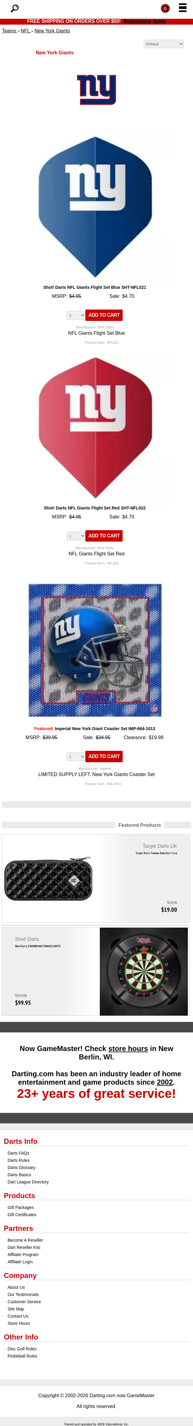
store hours (128, 1048)
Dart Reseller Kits (24, 1247)
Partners (18, 1228)
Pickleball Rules (22, 1356)
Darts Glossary (21, 1167)
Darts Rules (18, 1160)
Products (19, 1196)
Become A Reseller (25, 1240)
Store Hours (19, 1323)
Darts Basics (19, 1174)
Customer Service (24, 1301)
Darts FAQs (18, 1153)
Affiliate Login (20, 1261)
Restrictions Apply (145, 21)
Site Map (16, 1309)
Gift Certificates (22, 1214)
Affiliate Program (23, 1254)
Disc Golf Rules (22, 1348)
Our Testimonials (23, 1294)
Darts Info (21, 1141)
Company (20, 1275)
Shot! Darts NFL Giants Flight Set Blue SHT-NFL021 (94, 287)
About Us (16, 1287)
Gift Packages (21, 1207)
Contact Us (18, 1316)
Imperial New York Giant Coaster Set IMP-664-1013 (94, 728)
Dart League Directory (28, 1182)
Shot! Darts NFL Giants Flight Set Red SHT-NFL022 (95, 508)
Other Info (21, 1337)
